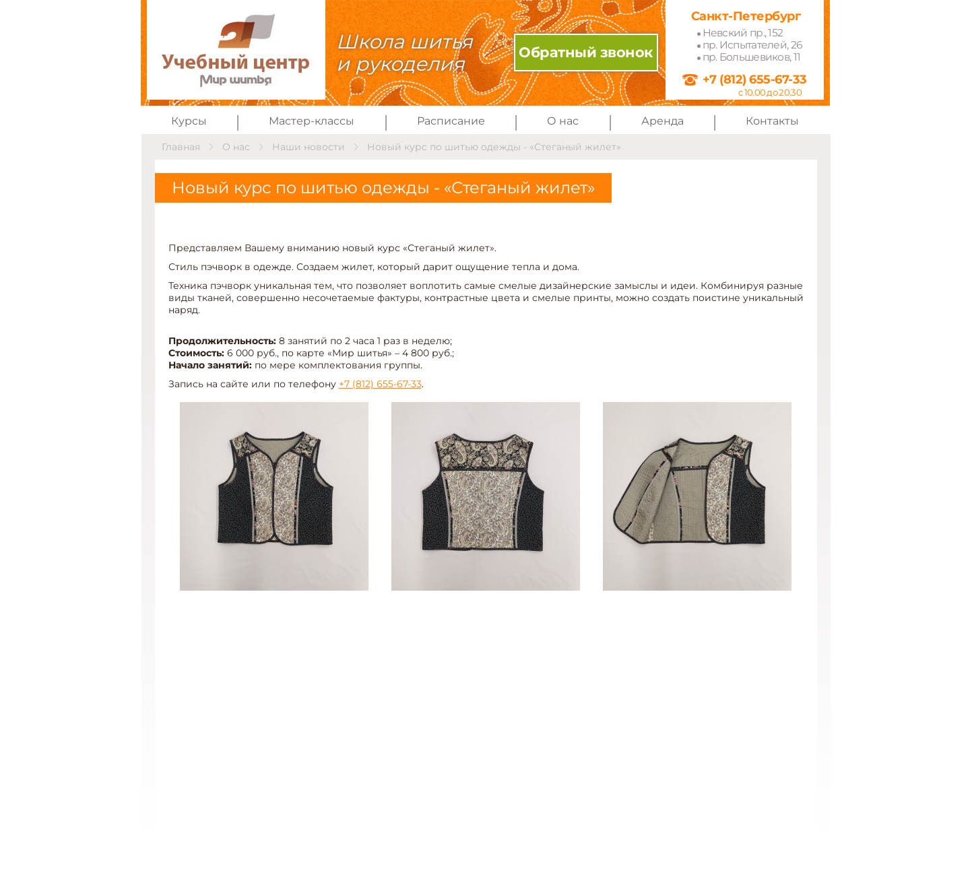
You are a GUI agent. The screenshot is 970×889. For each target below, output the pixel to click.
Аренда (662, 120)
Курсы (189, 120)
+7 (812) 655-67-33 (755, 79)
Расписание (451, 120)
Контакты (772, 120)
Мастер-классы (311, 120)
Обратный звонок (586, 52)
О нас (563, 120)
